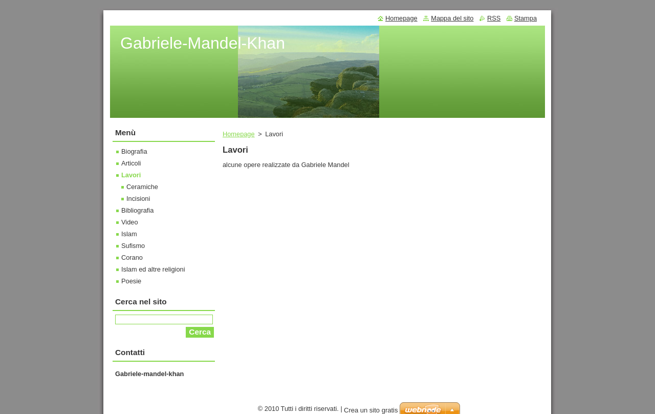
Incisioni (138, 198)
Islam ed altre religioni (153, 269)
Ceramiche (142, 187)
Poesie (131, 281)
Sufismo (133, 246)
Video (129, 222)
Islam (129, 234)
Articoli (131, 163)
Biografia (134, 151)
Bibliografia (137, 210)
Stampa (525, 18)
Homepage (239, 134)
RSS (493, 18)
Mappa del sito (452, 18)
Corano (132, 257)
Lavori (131, 175)
